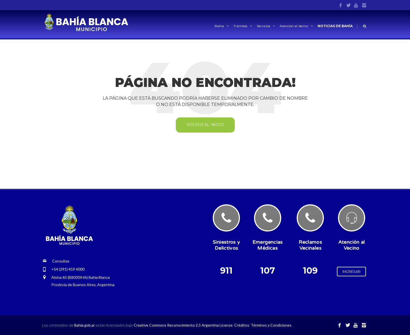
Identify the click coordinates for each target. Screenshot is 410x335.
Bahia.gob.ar (85, 325)
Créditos (241, 325)
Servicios (266, 26)
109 (310, 270)
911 (226, 270)
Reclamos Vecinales (310, 245)
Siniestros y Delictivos (226, 245)
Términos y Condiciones (271, 325)
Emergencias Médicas (267, 245)
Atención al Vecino (297, 26)
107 (267, 270)
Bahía (222, 26)
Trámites (243, 26)
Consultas (56, 261)
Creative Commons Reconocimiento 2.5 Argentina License (183, 325)
